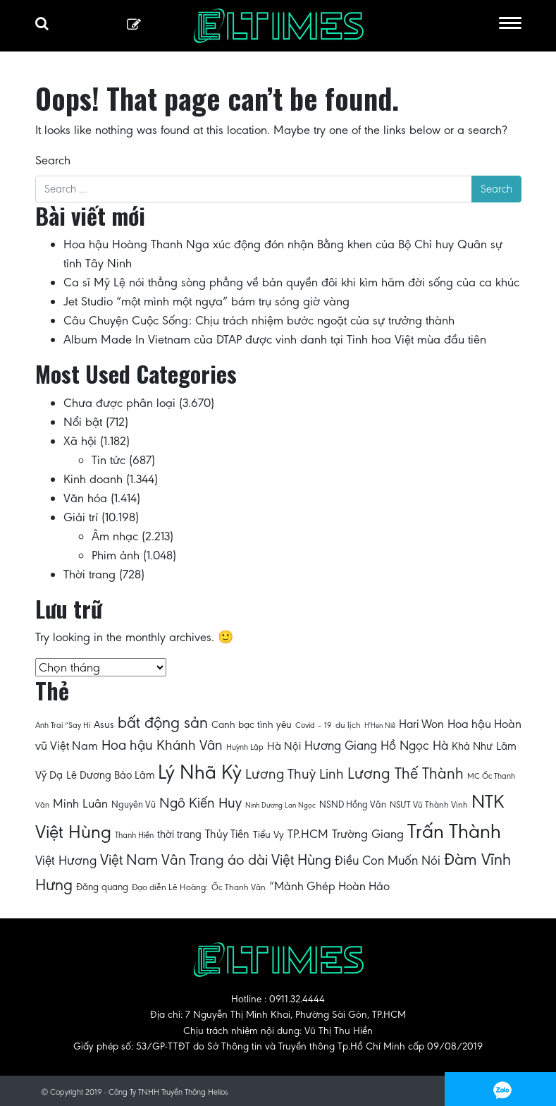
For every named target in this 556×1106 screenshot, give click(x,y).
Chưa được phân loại (119, 403)
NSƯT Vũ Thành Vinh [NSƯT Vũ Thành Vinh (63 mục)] (429, 804)
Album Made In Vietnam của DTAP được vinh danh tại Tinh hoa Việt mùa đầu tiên (274, 339)
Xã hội (80, 441)
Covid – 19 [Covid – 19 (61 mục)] (313, 725)
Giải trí (80, 517)
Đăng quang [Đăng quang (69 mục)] (102, 886)
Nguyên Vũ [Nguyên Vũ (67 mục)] (133, 804)
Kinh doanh (93, 479)
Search (52, 160)
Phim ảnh (116, 555)
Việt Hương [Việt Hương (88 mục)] (66, 860)
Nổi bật (82, 422)
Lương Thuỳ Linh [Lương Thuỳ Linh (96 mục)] (294, 774)
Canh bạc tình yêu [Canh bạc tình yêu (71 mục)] (251, 724)
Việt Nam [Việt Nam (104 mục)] (129, 859)
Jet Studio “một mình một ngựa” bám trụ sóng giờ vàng (206, 301)
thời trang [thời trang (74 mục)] (179, 834)
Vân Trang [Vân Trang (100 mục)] (192, 860)
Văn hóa (85, 498)
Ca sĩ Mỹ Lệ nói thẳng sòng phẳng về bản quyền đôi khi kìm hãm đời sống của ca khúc (291, 282)
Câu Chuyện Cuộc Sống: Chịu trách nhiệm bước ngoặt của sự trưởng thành (259, 320)
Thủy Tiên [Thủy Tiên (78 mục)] (227, 834)
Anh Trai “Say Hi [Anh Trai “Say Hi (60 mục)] (62, 725)
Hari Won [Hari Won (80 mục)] (421, 724)
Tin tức (108, 460)
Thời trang (89, 574)
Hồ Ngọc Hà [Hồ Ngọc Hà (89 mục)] (414, 745)
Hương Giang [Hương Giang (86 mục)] (340, 745)
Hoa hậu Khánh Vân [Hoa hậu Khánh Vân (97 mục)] (162, 745)
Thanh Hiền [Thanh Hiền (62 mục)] (134, 835)
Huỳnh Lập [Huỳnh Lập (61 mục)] (245, 747)
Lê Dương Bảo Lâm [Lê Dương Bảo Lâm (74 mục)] (110, 775)
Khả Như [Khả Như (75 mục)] (472, 746)
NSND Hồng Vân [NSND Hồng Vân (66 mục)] (352, 804)
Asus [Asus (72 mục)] (104, 724)
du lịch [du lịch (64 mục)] (348, 724)
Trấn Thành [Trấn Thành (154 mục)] (454, 831)
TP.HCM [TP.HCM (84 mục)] (308, 833)
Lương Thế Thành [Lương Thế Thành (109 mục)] (405, 773)
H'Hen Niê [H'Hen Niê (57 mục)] (379, 725)
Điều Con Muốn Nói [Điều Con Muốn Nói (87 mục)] (387, 860)
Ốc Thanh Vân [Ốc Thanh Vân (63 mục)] (238, 887)
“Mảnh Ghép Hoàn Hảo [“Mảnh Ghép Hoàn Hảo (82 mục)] (329, 886)
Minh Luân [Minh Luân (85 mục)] (80, 803)
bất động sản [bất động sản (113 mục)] (163, 722)
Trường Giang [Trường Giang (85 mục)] (368, 833)
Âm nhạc (115, 536)
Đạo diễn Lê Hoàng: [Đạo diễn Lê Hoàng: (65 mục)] (170, 887)
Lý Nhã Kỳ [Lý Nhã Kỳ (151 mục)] (200, 772)
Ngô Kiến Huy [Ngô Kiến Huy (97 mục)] (200, 803)
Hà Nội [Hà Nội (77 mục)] (284, 746)
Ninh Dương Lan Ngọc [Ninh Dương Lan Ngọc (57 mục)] (280, 805)
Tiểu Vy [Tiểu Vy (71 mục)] (268, 834)
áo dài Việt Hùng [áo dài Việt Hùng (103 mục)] (279, 859)
